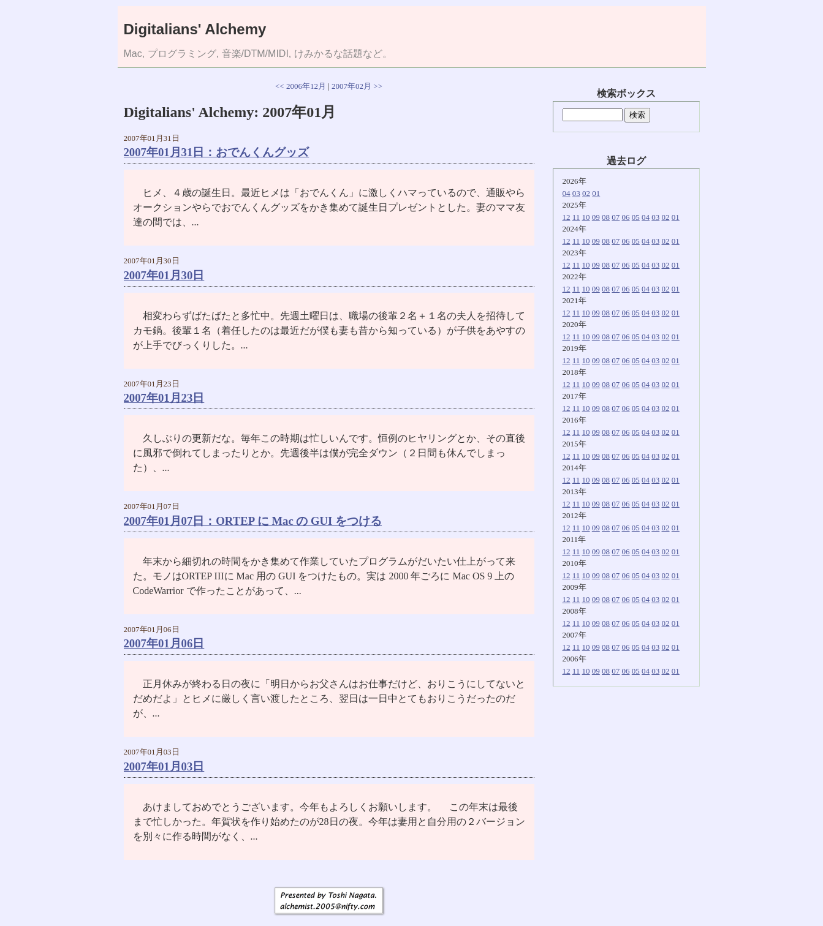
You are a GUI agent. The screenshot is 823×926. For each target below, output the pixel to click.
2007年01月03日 (164, 766)
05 (636, 217)
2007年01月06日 (164, 643)
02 (586, 193)
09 (596, 217)
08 (606, 217)
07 (616, 217)
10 (586, 217)
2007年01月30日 (164, 275)
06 (626, 217)
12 (567, 217)
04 (567, 193)
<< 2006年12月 (300, 86)
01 (596, 193)
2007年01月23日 (164, 397)
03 (576, 193)
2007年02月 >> (357, 86)
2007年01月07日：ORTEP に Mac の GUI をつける (253, 520)
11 (576, 217)
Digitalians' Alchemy (195, 29)
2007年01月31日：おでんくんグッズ (216, 152)
